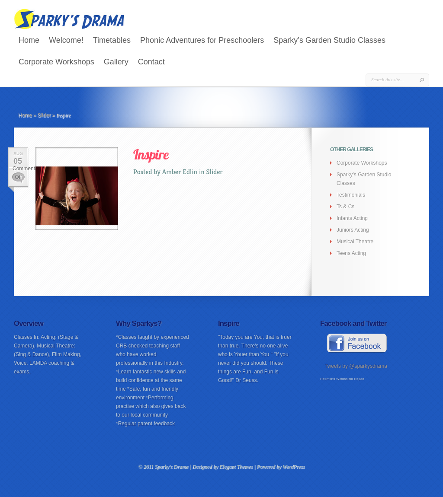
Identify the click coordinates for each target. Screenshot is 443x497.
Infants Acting (352, 218)
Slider (44, 115)
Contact (151, 61)
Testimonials (351, 195)
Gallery (116, 61)
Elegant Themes (236, 467)
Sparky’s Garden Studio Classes (329, 40)
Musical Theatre (355, 242)
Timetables (112, 40)
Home (29, 40)
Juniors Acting (353, 230)
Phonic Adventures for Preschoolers (202, 40)
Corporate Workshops (56, 61)
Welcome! (66, 40)
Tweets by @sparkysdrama (355, 366)
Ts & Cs (345, 207)
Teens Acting (351, 253)
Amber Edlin (179, 171)
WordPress (293, 467)
